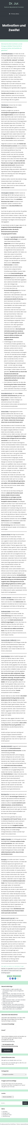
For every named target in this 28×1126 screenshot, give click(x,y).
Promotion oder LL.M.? (7, 1003)
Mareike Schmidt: (6, 746)
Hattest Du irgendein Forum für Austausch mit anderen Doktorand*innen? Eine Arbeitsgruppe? (13, 971)
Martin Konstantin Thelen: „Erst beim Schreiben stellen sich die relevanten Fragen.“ (13, 1000)
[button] (10, 978)
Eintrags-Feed (5, 1113)
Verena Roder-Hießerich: (9, 640)
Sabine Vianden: (6, 839)
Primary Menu (14, 14)
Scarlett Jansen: (6, 597)
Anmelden (4, 1111)
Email (3, 1030)
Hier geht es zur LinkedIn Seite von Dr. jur (11, 1060)
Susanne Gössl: (6, 534)
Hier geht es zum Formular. (8, 1086)
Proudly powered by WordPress (8, 1124)
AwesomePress (24, 1124)
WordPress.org (6, 1116)
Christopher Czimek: (7, 193)
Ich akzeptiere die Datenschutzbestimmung (9, 1045)
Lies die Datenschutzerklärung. (8, 1040)
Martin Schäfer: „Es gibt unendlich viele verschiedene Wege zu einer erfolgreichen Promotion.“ (13, 991)
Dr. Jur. (14, 3)
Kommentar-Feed (6, 1114)
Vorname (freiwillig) (7, 1024)
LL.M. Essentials (12, 1063)
